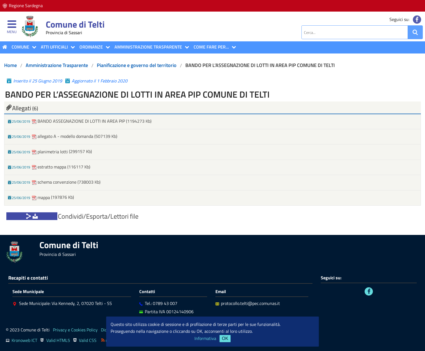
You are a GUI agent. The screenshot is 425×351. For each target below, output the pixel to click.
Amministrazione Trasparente (148, 47)
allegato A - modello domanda (63, 136)
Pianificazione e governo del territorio (137, 65)
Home (10, 65)
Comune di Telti (75, 24)
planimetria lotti (50, 151)
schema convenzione (54, 182)
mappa (41, 197)
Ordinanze (91, 47)
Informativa (205, 338)
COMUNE (20, 47)
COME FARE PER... (211, 47)
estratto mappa (49, 167)
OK (225, 338)
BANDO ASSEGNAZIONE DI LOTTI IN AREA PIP (79, 121)
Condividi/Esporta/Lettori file (98, 216)
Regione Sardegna (26, 5)
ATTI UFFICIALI (54, 47)
